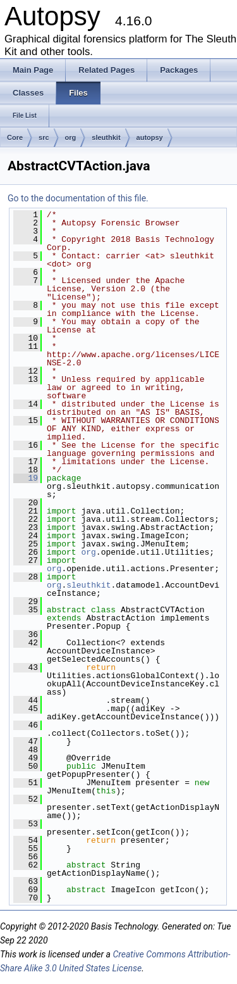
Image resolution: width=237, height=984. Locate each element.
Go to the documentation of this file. (78, 198)
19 (25, 478)
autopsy (150, 137)
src (44, 137)
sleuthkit (106, 137)
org (70, 137)
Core (15, 137)
